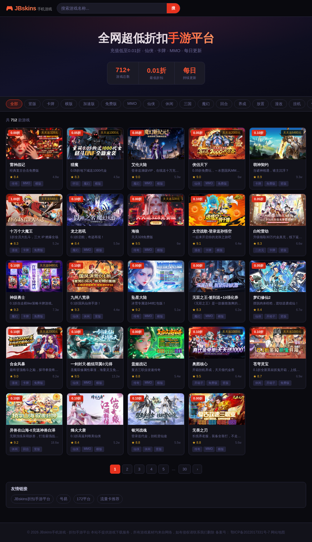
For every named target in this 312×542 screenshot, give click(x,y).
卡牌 (50, 104)
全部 (14, 104)
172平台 (84, 499)
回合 (224, 104)
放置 (260, 104)
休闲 (169, 104)
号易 (63, 499)
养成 (242, 104)
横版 (69, 104)
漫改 (279, 104)
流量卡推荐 (109, 499)
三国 (187, 104)
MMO (132, 103)
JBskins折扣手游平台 (32, 499)
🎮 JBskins (29, 8)
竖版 (32, 104)
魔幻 (206, 104)
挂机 (297, 104)
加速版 (89, 104)
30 (185, 469)
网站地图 (278, 532)
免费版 (111, 104)
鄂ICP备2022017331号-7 (250, 532)
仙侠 (151, 104)
